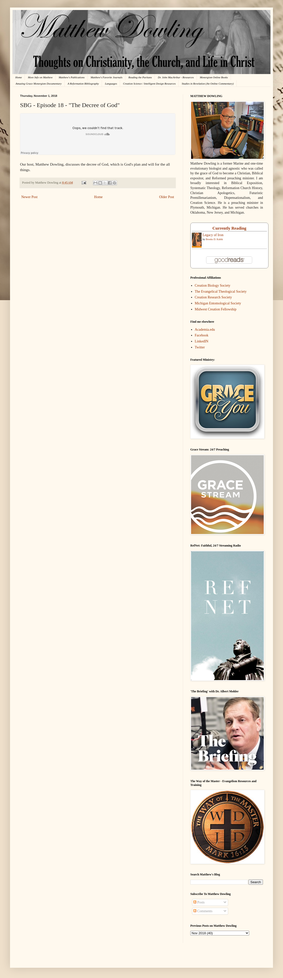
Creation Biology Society (212, 285)
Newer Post (29, 197)
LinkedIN (201, 341)
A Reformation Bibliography (83, 83)
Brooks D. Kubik (214, 239)
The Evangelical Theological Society (221, 291)
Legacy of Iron (213, 235)
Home (18, 77)
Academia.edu (205, 329)
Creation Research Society (213, 297)
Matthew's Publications (72, 77)
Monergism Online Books (214, 77)
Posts (199, 902)
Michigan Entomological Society (218, 303)
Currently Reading (229, 228)
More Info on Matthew (40, 77)
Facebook (201, 335)
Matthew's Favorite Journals (106, 77)
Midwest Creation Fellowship (215, 309)
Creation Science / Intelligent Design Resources (149, 83)
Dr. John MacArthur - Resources (176, 77)
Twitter (200, 347)
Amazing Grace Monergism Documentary (39, 83)
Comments (202, 911)
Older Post (166, 197)
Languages (111, 83)
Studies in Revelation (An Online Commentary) (207, 83)
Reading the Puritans (140, 77)
